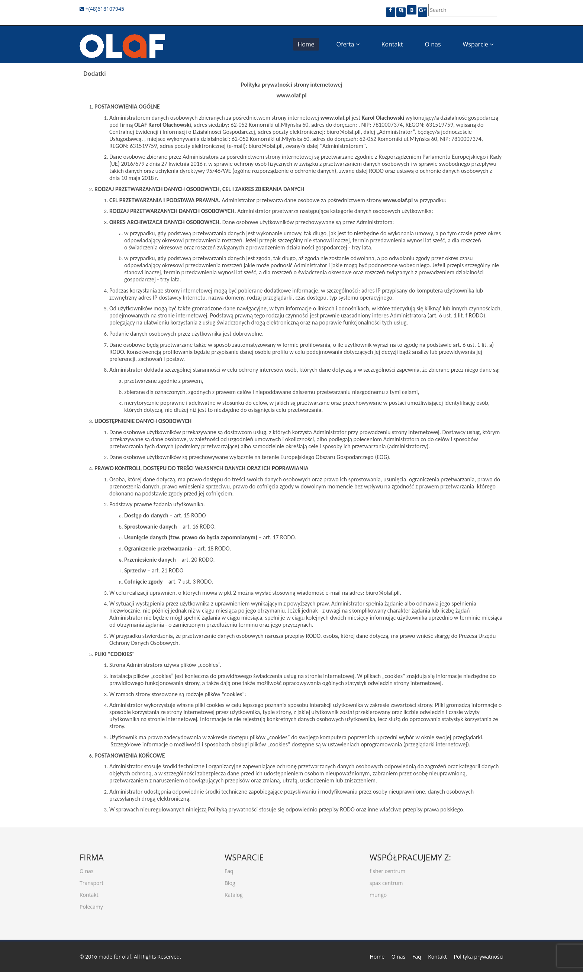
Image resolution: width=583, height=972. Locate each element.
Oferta (348, 44)
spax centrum (386, 880)
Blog (230, 880)
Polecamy (91, 904)
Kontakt (392, 44)
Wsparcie (478, 44)
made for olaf (115, 956)
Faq (229, 868)
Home (305, 44)
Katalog (234, 892)
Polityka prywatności (478, 956)
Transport (91, 880)
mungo (378, 892)
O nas (433, 44)
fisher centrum (387, 868)
